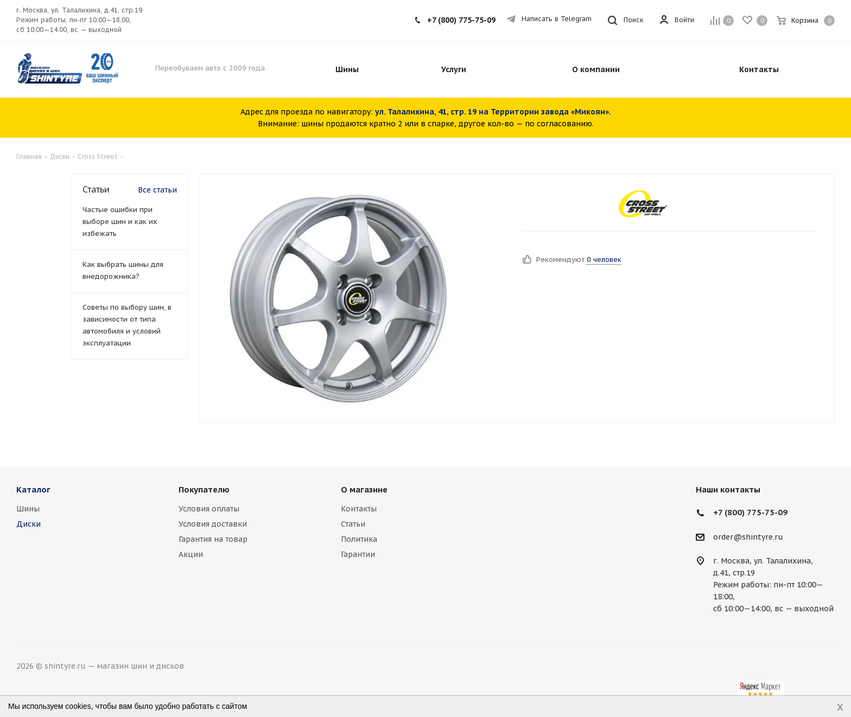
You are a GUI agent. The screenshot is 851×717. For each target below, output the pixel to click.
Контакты (359, 509)
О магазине (364, 489)
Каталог (33, 489)
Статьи (353, 524)
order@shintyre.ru (748, 537)
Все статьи (157, 190)
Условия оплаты (209, 509)
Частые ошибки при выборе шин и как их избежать (119, 221)
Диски (28, 524)
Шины (28, 509)
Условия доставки (213, 524)
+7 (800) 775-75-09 (461, 20)
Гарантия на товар (213, 539)
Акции (191, 554)
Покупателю (204, 489)
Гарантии (358, 554)
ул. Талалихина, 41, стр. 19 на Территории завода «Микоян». (493, 112)
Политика (359, 539)
